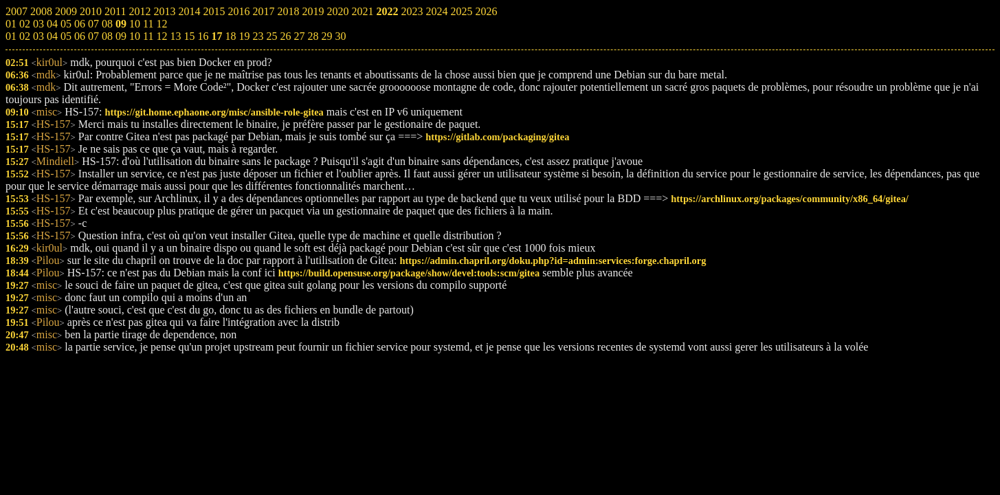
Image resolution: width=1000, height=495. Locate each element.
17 (216, 36)
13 (175, 36)
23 (257, 36)
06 (79, 36)
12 (161, 36)
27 (298, 36)
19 (243, 36)
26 (285, 36)
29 (326, 36)
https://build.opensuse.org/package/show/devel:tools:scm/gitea (409, 272)
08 (107, 36)
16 (202, 36)
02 (24, 36)
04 (52, 36)
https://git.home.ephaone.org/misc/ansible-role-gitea (213, 112)
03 (38, 36)
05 (65, 36)
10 (134, 36)
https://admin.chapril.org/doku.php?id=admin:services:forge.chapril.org (552, 260)
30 (340, 36)
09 (120, 36)
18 (230, 36)
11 (148, 36)
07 (93, 36)
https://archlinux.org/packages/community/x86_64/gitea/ (790, 198)
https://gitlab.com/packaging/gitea (497, 136)
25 (271, 36)
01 (10, 36)
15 (189, 36)
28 (312, 36)
